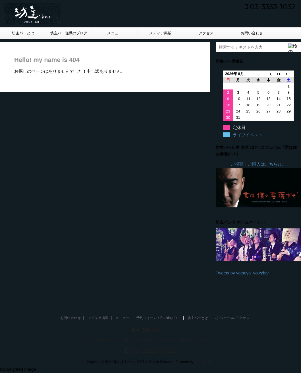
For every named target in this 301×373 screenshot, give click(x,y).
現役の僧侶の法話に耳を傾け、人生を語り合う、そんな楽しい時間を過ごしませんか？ (150, 340)
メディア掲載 (160, 33)
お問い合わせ (252, 33)
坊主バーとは (23, 33)
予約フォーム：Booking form (158, 318)
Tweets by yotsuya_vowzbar (242, 272)
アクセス (206, 33)
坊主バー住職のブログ (68, 33)
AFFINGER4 (203, 362)
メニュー (114, 33)
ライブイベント (248, 134)
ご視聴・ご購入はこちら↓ (255, 164)
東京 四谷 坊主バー (150, 330)
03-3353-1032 (270, 6)
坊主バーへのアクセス (232, 318)
